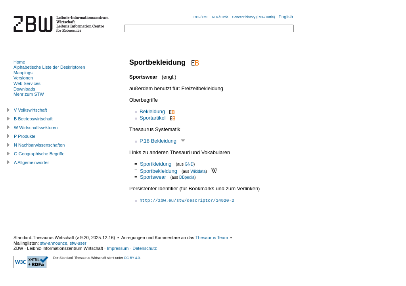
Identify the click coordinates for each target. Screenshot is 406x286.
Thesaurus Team (211, 237)
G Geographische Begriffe (39, 153)
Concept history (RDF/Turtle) (253, 17)
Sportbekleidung (158, 171)
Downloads (24, 89)
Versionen (23, 77)
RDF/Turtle (220, 17)
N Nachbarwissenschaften (39, 145)
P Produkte (24, 136)
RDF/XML (200, 17)
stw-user (78, 243)
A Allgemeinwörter (31, 162)
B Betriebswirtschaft (33, 118)
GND (189, 164)
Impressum (118, 248)
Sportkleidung (156, 164)
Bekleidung (152, 111)
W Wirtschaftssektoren (36, 127)
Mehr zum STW (28, 94)
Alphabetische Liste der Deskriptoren (49, 67)
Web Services (26, 83)
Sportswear (153, 177)
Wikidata (197, 171)
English (286, 16)
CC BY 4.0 (132, 258)
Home (19, 62)
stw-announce (53, 243)
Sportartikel (153, 118)
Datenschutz (144, 248)
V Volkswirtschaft (30, 110)
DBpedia (186, 177)
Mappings (23, 72)
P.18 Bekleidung (158, 141)
